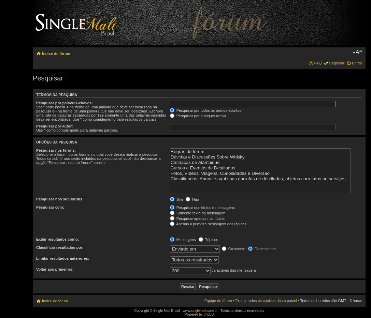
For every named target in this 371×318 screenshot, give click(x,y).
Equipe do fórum (218, 301)
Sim (176, 199)
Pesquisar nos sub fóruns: (60, 199)
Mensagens (183, 240)
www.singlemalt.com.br (200, 311)
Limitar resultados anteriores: (62, 258)
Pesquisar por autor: (54, 126)
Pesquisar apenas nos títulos (197, 218)
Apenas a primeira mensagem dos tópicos (208, 224)
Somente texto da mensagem (198, 213)
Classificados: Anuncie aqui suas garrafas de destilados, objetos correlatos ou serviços (260, 179)
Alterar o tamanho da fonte (357, 52)
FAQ (318, 63)
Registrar (336, 63)
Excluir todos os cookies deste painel (266, 301)
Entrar (357, 63)
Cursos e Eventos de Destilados (260, 168)
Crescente (233, 249)
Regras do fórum (260, 151)
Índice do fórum (56, 53)
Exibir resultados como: (57, 239)
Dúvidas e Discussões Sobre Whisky (260, 157)
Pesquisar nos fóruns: (56, 150)
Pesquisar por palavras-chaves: (64, 103)
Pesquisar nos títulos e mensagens (202, 208)
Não (192, 199)
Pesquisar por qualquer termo (198, 116)
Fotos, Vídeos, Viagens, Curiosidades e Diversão (260, 173)
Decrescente (262, 249)
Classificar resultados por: (60, 247)
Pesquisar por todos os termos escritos (205, 110)
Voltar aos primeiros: (54, 269)
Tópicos (208, 240)
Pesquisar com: (50, 207)
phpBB (208, 314)
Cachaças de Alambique (260, 162)
